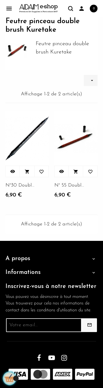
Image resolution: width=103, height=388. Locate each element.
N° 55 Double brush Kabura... (69, 185)
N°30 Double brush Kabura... (20, 185)
